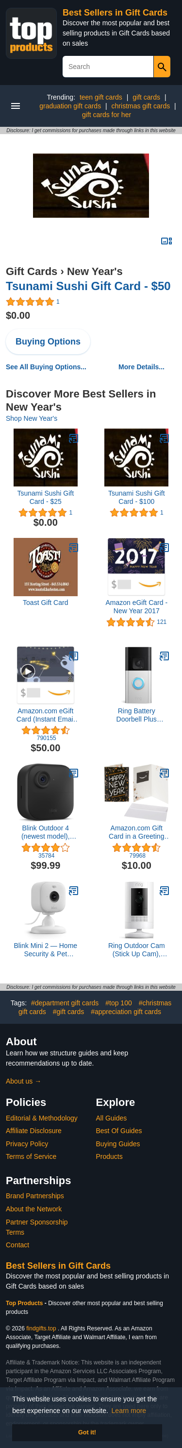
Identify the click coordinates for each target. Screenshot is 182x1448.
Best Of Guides (119, 1131)
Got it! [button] (87, 1432)
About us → (23, 1081)
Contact (17, 1245)
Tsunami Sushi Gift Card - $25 (45, 497)
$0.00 (18, 315)
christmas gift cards (141, 106)
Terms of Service (31, 1156)
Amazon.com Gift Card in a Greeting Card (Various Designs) (136, 832)
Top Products (25, 1303)
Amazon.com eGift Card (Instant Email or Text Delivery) (46, 715)
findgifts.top (41, 1328)
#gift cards (68, 1012)
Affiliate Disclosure (34, 1131)
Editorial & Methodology (42, 1118)
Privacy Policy (27, 1144)
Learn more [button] (129, 1410)
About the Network (34, 1209)
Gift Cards (31, 271)
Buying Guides (118, 1144)
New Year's (95, 271)
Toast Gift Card (45, 602)
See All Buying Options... (46, 367)
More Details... (141, 367)
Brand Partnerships (35, 1196)
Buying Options (48, 341)
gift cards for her (106, 115)
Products (109, 1156)
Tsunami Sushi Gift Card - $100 (136, 497)
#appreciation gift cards (126, 1012)
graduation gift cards (70, 106)
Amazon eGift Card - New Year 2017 (136, 607)
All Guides (111, 1118)
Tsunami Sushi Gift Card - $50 (88, 286)
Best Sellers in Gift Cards (115, 12)
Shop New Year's (31, 418)
